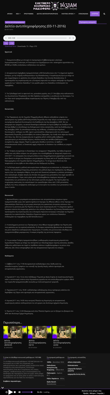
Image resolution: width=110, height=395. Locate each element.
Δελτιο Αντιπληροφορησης (47, 14)
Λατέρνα (95, 14)
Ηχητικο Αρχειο (68, 14)
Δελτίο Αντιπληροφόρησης (15, 22)
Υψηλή (85, 393)
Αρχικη (9, 14)
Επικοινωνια (83, 14)
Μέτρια (93, 393)
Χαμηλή (100, 393)
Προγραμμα (28, 14)
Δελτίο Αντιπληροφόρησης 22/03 (62, 342)
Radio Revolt (51, 382)
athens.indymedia (74, 362)
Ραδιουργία (51, 373)
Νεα (17, 14)
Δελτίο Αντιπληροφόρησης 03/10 (37, 342)
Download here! (11, 46)
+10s (11, 43)
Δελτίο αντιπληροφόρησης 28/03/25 (13, 342)
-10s (5, 43)
